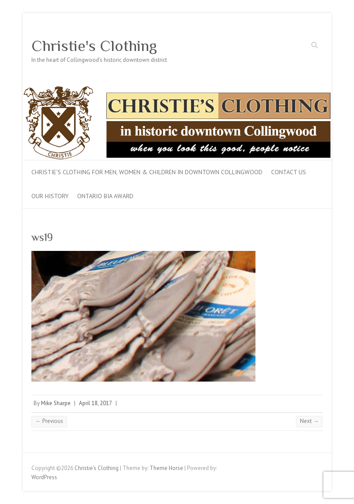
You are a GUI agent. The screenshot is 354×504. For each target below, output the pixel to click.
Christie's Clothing (94, 45)
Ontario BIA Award (105, 196)
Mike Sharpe (56, 403)
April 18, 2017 (95, 403)
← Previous (49, 421)
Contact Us (288, 172)
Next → (309, 421)
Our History (49, 196)
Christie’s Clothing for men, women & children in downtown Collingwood (146, 172)
